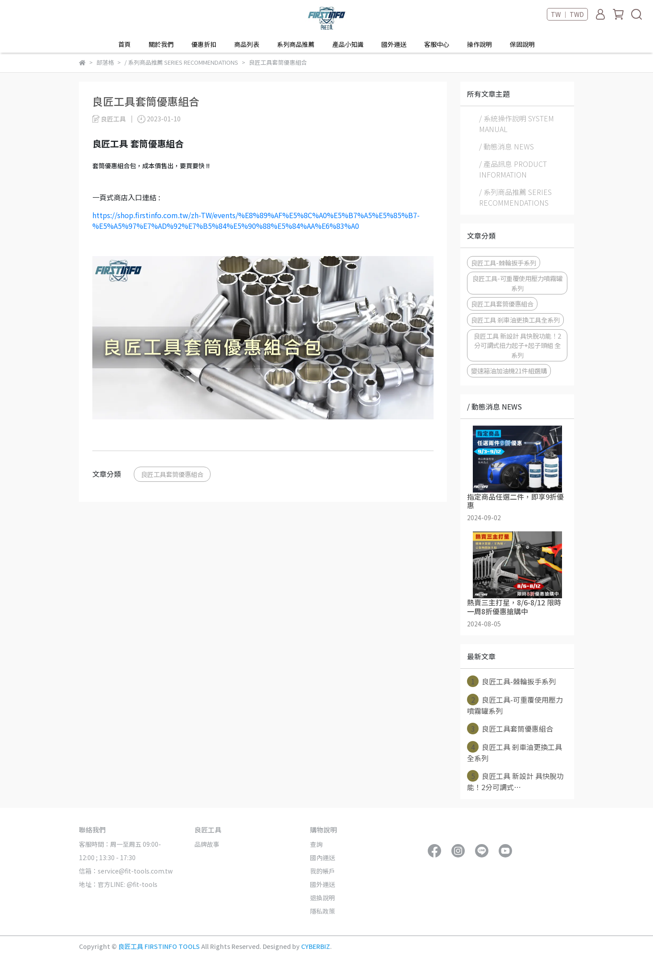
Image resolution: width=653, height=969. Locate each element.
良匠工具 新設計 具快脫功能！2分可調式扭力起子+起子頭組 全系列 (517, 345)
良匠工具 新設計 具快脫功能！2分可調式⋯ (515, 781)
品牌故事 (206, 844)
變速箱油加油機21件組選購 (509, 370)
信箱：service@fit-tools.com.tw (126, 870)
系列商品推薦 (295, 44)
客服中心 (436, 44)
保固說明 (522, 44)
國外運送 (393, 44)
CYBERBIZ (315, 946)
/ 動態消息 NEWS (506, 146)
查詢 (316, 844)
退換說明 (322, 897)
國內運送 (322, 857)
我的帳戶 (322, 870)
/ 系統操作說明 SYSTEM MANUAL (516, 123)
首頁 (124, 44)
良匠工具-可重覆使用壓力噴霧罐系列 (517, 283)
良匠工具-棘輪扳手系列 (503, 262)
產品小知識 (348, 44)
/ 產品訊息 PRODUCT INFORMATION (513, 169)
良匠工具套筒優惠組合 (172, 474)
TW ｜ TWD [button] (567, 14)
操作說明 (479, 44)
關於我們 (161, 44)
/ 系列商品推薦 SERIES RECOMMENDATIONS (515, 197)
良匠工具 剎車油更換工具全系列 (515, 319)
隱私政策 (322, 911)
